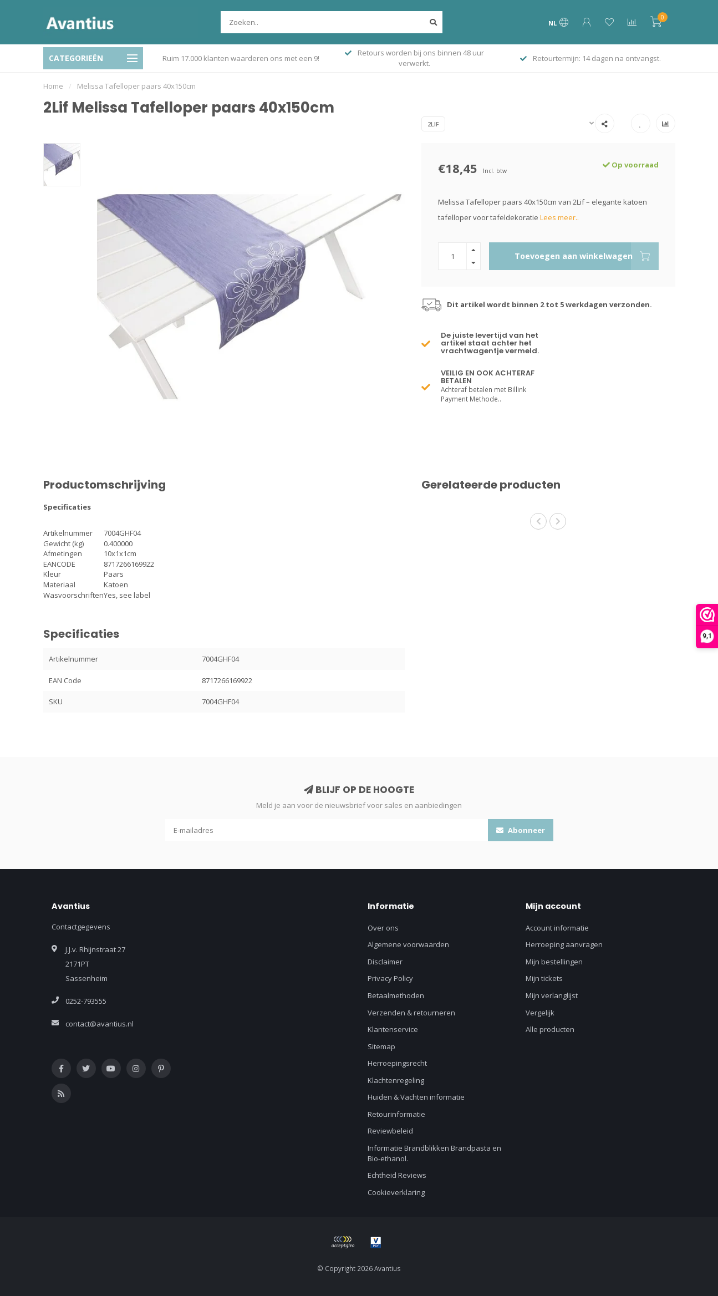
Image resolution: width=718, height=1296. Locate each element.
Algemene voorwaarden (408, 944)
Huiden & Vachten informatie (416, 1097)
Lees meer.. (559, 217)
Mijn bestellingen (554, 962)
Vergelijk (540, 1013)
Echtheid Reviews (397, 1175)
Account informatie (557, 928)
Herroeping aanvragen (564, 944)
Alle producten (550, 1029)
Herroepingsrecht (397, 1063)
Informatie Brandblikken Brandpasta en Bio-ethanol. (434, 1153)
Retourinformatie (396, 1114)
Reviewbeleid (390, 1131)
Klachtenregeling (396, 1080)
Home (53, 86)
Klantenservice (393, 1029)
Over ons (383, 928)
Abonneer (520, 830)
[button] (538, 521)
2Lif (433, 124)
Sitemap (381, 1046)
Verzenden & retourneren (411, 1013)
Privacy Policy (390, 978)
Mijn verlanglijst (552, 995)
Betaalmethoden (396, 995)
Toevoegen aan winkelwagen (586, 256)
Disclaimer (385, 962)
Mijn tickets (544, 978)
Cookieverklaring (396, 1192)
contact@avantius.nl (99, 1024)
